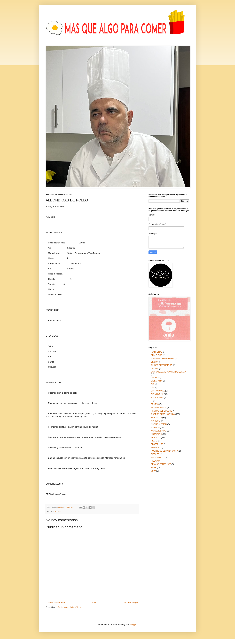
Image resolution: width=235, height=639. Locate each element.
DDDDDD (155, 377)
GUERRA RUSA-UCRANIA (163, 414)
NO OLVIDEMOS (158, 431)
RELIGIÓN (155, 461)
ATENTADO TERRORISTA (162, 358)
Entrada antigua (131, 602)
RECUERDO (156, 457)
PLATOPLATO (157, 444)
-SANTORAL (156, 352)
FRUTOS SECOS (158, 407)
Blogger (133, 624)
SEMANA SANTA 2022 (161, 464)
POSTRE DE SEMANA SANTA (164, 451)
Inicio (94, 602)
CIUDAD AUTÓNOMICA (161, 365)
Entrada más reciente (56, 602)
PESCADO (156, 437)
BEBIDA (154, 362)
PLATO (58, 511)
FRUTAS (155, 404)
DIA (152, 384)
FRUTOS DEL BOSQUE (161, 411)
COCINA (155, 368)
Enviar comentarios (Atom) (69, 607)
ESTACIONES (157, 397)
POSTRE (155, 447)
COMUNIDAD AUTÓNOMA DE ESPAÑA (168, 372)
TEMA (153, 467)
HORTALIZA (156, 417)
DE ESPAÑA (156, 381)
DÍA (152, 387)
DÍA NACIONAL (158, 391)
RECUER (155, 454)
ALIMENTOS (156, 355)
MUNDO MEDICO (159, 424)
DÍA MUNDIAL (157, 394)
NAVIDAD (155, 427)
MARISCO (155, 421)
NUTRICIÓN (156, 434)
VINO (153, 471)
